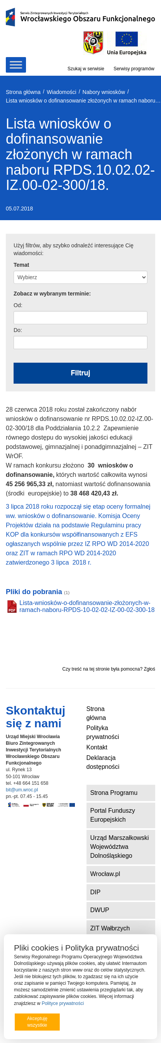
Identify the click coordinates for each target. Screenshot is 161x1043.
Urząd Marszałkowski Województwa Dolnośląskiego (119, 846)
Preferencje (131, 1021)
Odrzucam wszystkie (88, 1022)
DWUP (99, 910)
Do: (18, 330)
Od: (18, 305)
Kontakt (97, 747)
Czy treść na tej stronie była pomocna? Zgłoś (108, 669)
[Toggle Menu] (16, 64)
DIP (95, 892)
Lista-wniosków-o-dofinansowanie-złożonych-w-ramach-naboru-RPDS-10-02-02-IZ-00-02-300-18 (87, 606)
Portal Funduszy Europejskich (112, 815)
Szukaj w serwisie (86, 68)
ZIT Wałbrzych (110, 928)
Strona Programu (114, 792)
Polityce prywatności (63, 1003)
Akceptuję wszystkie (37, 1022)
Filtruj (80, 373)
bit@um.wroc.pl (22, 790)
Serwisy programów (134, 68)
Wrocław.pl (105, 874)
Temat (21, 265)
